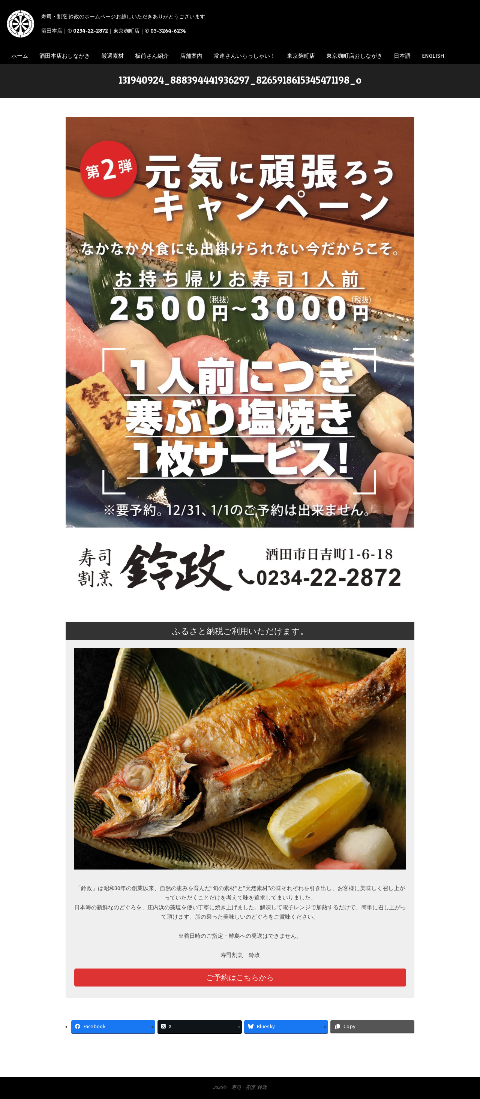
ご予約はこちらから (240, 977)
